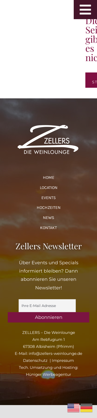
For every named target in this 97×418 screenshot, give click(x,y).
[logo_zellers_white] (48, 124)
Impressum (63, 360)
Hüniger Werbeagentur (48, 374)
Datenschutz (35, 360)
